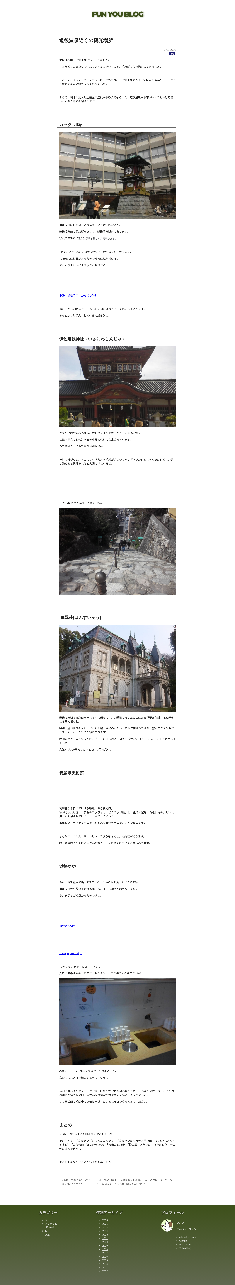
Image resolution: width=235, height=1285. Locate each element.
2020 (105, 1242)
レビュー (49, 1231)
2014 (105, 1264)
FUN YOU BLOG (117, 14)
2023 (105, 1231)
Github (183, 1240)
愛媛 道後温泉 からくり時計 (78, 295)
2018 (105, 1249)
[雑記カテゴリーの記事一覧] (172, 53)
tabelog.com (67, 926)
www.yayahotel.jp (70, 953)
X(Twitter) (185, 1248)
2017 (105, 1253)
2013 (105, 1267)
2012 (105, 1271)
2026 (105, 1220)
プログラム (51, 1223)
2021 (105, 1238)
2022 (105, 1234)
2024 (105, 1227)
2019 (105, 1245)
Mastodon (185, 1244)
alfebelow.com (187, 1237)
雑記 (47, 1234)
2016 (105, 1256)
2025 (105, 1223)
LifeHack (50, 1227)
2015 (105, 1260)
